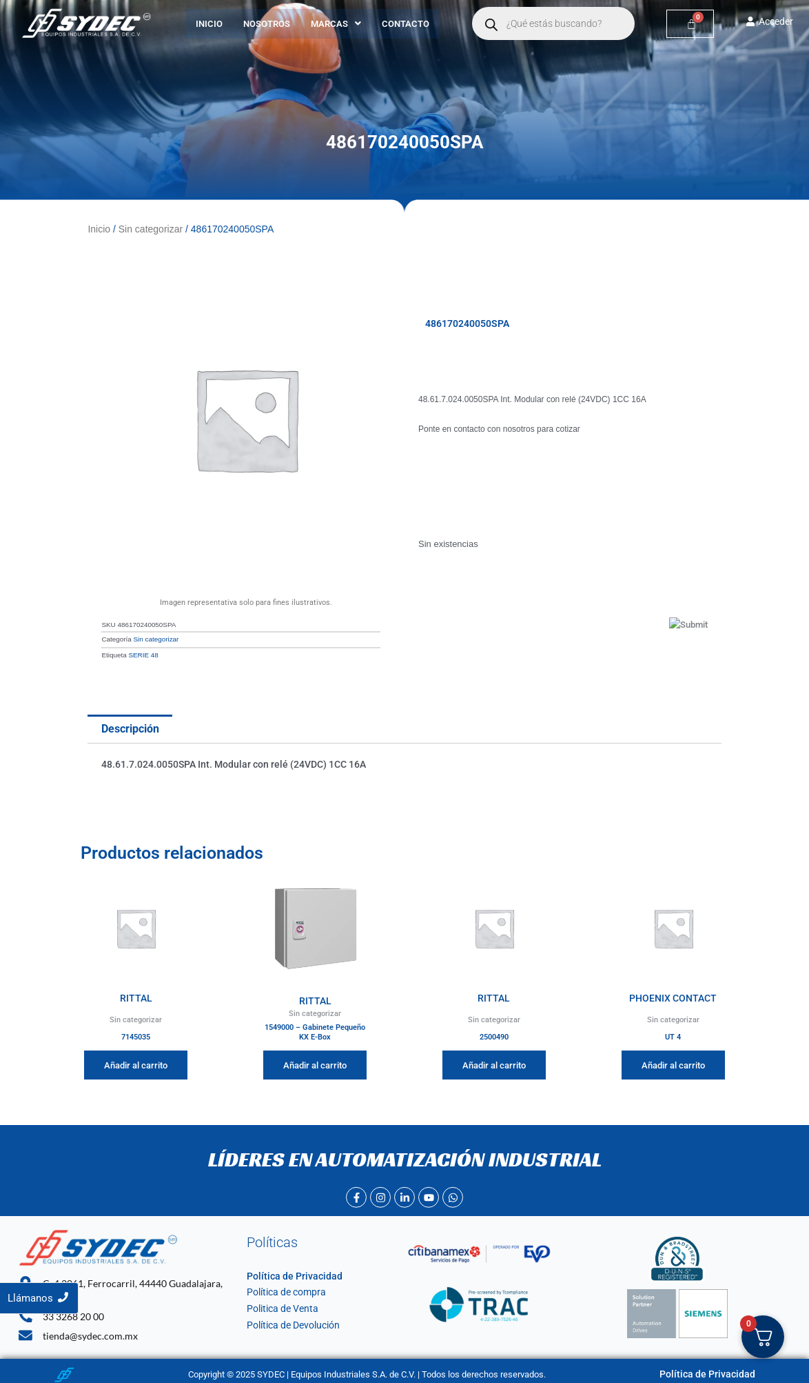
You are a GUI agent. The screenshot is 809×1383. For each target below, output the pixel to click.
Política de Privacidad (289, 1273)
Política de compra (283, 1289)
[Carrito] (690, 24)
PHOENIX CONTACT (673, 995)
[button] (335, 24)
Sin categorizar (151, 228)
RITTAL (136, 995)
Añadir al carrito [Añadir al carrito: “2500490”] (494, 1062)
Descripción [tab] (130, 726)
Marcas (336, 24)
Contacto (405, 24)
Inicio (209, 24)
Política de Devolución (290, 1322)
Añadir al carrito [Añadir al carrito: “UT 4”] (673, 1062)
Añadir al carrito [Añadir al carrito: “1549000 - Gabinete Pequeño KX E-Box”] (315, 1062)
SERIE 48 (143, 653)
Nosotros (266, 24)
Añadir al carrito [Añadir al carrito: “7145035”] (135, 1062)
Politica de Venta (279, 1306)
